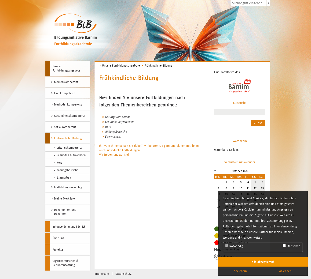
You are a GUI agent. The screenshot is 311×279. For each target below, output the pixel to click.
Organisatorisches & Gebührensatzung (65, 263)
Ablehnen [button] (285, 271)
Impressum (102, 273)
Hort (108, 127)
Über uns (58, 238)
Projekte (57, 249)
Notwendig (234, 246)
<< (215, 170)
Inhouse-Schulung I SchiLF (68, 226)
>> (264, 170)
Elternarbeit (112, 137)
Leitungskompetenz (117, 117)
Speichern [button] (240, 271)
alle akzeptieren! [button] (263, 262)
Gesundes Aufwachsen (119, 122)
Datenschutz (123, 273)
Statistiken (291, 246)
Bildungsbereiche (115, 132)
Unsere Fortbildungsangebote (66, 68)
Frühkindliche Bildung (158, 65)
